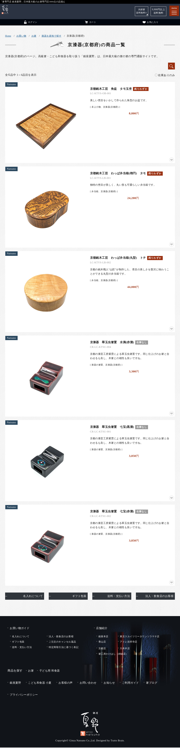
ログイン (30, 22)
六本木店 (125, 649)
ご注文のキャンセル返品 (62, 642)
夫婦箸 (141, 11)
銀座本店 (103, 637)
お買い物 (21, 36)
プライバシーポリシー (24, 695)
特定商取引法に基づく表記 (63, 647)
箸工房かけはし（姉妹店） (113, 654)
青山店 (102, 642)
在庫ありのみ (165, 75)
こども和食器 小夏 (39, 683)
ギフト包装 (79, 596)
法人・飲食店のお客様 (159, 596)
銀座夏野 (15, 683)
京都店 (102, 649)
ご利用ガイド (130, 683)
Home (8, 36)
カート (90, 22)
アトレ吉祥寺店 (128, 642)
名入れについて (33, 596)
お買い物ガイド (19, 628)
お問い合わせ (88, 683)
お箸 (33, 36)
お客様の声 (65, 683)
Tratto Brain (117, 741)
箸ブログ (151, 683)
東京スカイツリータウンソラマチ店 (139, 637)
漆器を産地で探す (51, 36)
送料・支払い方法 (118, 596)
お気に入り (150, 22)
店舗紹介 (101, 628)
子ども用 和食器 (49, 671)
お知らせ (109, 683)
